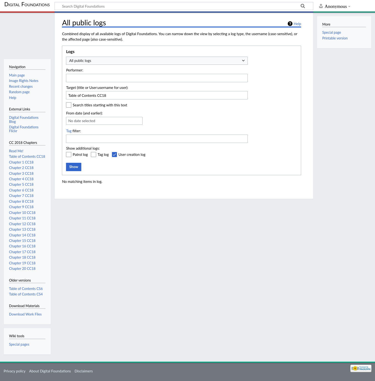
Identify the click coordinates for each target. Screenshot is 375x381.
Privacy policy (14, 371)
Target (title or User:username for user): (97, 87)
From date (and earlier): (84, 113)
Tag (69, 131)
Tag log (103, 154)
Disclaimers (84, 371)
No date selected (81, 121)
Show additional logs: (83, 148)
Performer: (74, 70)
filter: (73, 131)
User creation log (131, 154)
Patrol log (80, 154)
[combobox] (157, 61)
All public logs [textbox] (80, 60)
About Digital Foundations (50, 371)
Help (297, 24)
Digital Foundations (27, 4)
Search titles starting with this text (100, 105)
